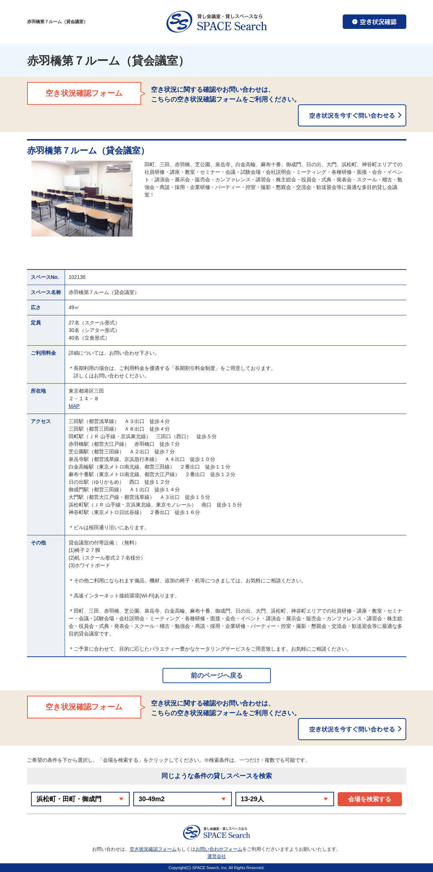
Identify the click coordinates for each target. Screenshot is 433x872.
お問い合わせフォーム (218, 849)
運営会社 (216, 856)
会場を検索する (369, 799)
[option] (82, 199)
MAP (74, 406)
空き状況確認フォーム (153, 849)
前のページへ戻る (217, 675)
